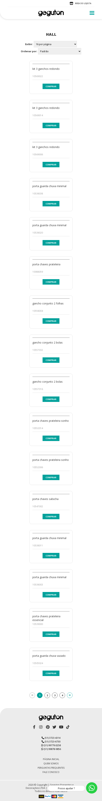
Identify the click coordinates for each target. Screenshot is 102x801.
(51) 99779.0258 (51, 745)
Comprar (51, 86)
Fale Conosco (51, 772)
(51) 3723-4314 (51, 737)
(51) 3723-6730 (51, 741)
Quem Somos (51, 763)
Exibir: (29, 44)
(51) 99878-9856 (51, 749)
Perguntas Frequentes (51, 767)
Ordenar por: (29, 51)
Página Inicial (51, 759)
